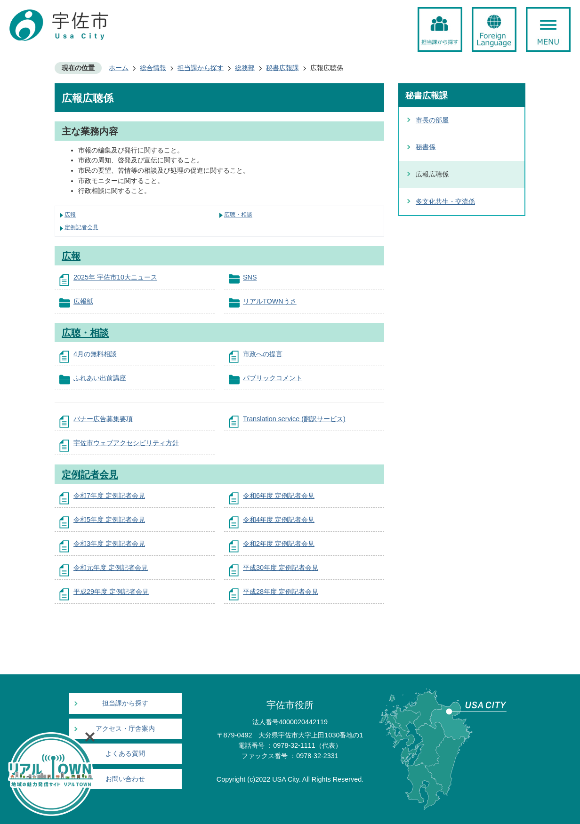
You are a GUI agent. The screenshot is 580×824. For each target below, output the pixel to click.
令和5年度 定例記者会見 (109, 519)
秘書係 (425, 147)
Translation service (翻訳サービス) (294, 419)
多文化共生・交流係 (445, 201)
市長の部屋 (432, 120)
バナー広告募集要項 (103, 419)
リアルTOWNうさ (270, 301)
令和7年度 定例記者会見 (109, 495)
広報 (70, 214)
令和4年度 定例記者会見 (278, 519)
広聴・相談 (238, 214)
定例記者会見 (81, 227)
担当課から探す (200, 68)
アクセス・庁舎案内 (125, 728)
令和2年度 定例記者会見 (278, 543)
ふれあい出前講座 (99, 378)
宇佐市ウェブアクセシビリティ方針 (126, 443)
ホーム (119, 68)
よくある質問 (125, 753)
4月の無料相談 (95, 354)
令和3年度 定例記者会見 (109, 543)
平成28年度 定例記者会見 (280, 591)
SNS (250, 277)
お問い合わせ (125, 779)
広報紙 (83, 301)
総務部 (245, 68)
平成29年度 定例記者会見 (111, 591)
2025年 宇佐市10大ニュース (115, 277)
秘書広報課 (282, 68)
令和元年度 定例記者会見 (110, 567)
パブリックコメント (272, 378)
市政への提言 (262, 354)
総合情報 (153, 68)
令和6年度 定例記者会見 (278, 495)
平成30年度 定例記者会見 (280, 567)
